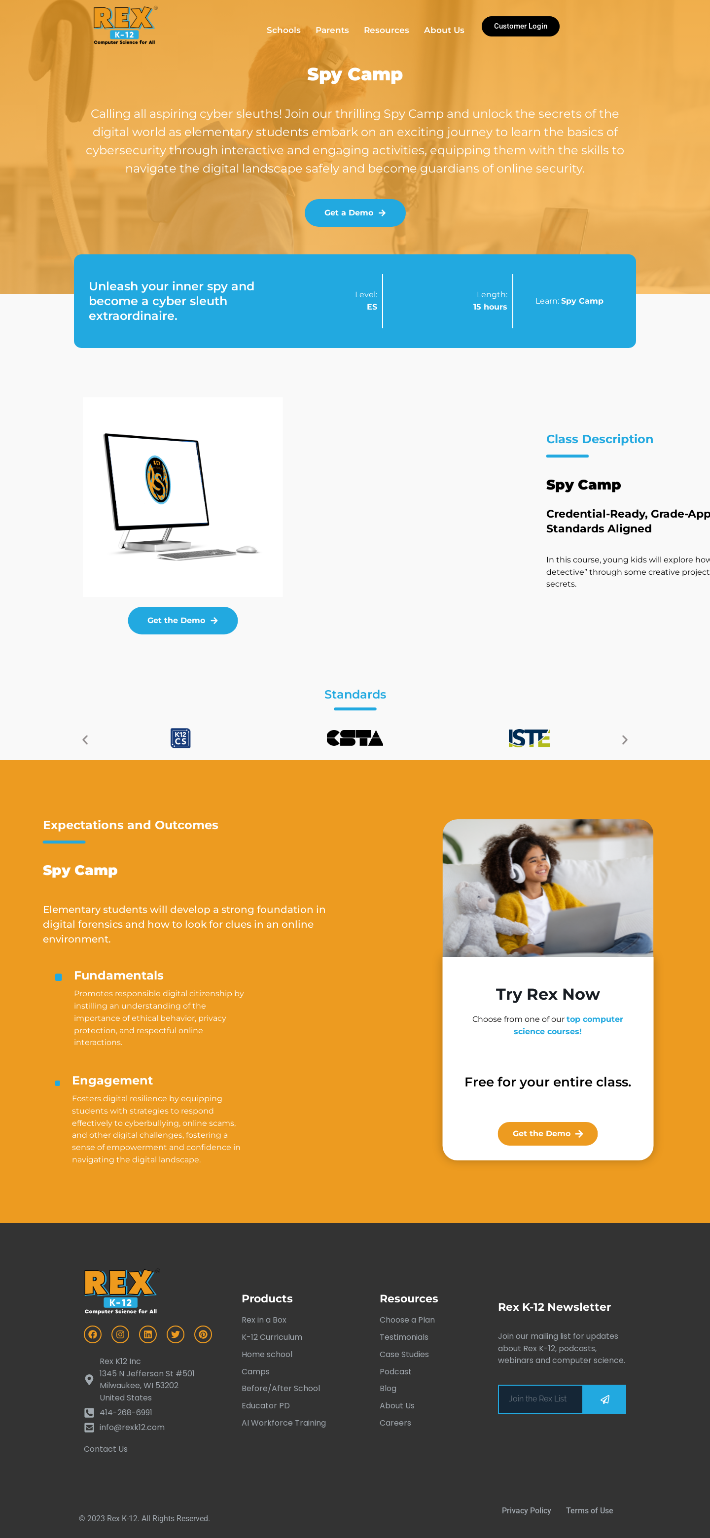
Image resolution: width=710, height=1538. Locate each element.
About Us (444, 30)
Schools (284, 30)
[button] (85, 740)
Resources (386, 30)
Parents (332, 30)
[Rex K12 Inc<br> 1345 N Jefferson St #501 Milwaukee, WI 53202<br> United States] (148, 1380)
